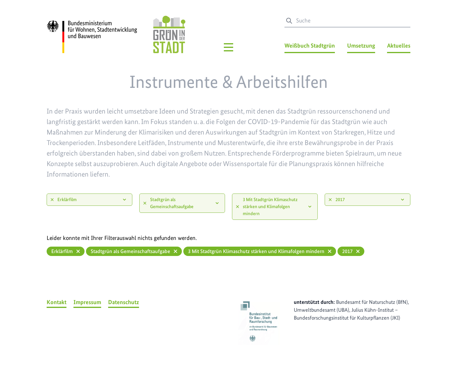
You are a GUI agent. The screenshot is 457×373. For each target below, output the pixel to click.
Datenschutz (123, 302)
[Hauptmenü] (228, 47)
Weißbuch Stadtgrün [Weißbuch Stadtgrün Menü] (309, 45)
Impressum (87, 302)
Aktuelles (398, 45)
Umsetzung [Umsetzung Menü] (361, 45)
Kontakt (56, 302)
